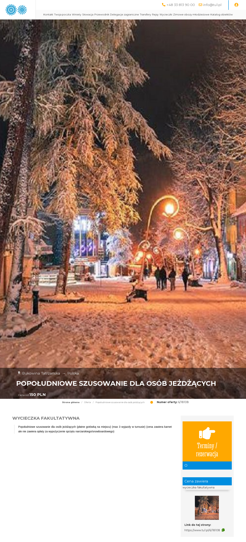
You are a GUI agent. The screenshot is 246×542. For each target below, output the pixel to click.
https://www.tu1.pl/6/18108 (202, 540)
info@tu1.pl (212, 5)
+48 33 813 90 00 (180, 5)
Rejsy (189, 14)
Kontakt (82, 14)
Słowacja (121, 14)
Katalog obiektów (125, 24)
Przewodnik (135, 14)
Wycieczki (199, 14)
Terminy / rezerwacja (207, 451)
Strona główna (71, 412)
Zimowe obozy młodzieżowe (95, 24)
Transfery (179, 14)
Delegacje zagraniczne (158, 14)
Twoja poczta (96, 14)
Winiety (110, 14)
